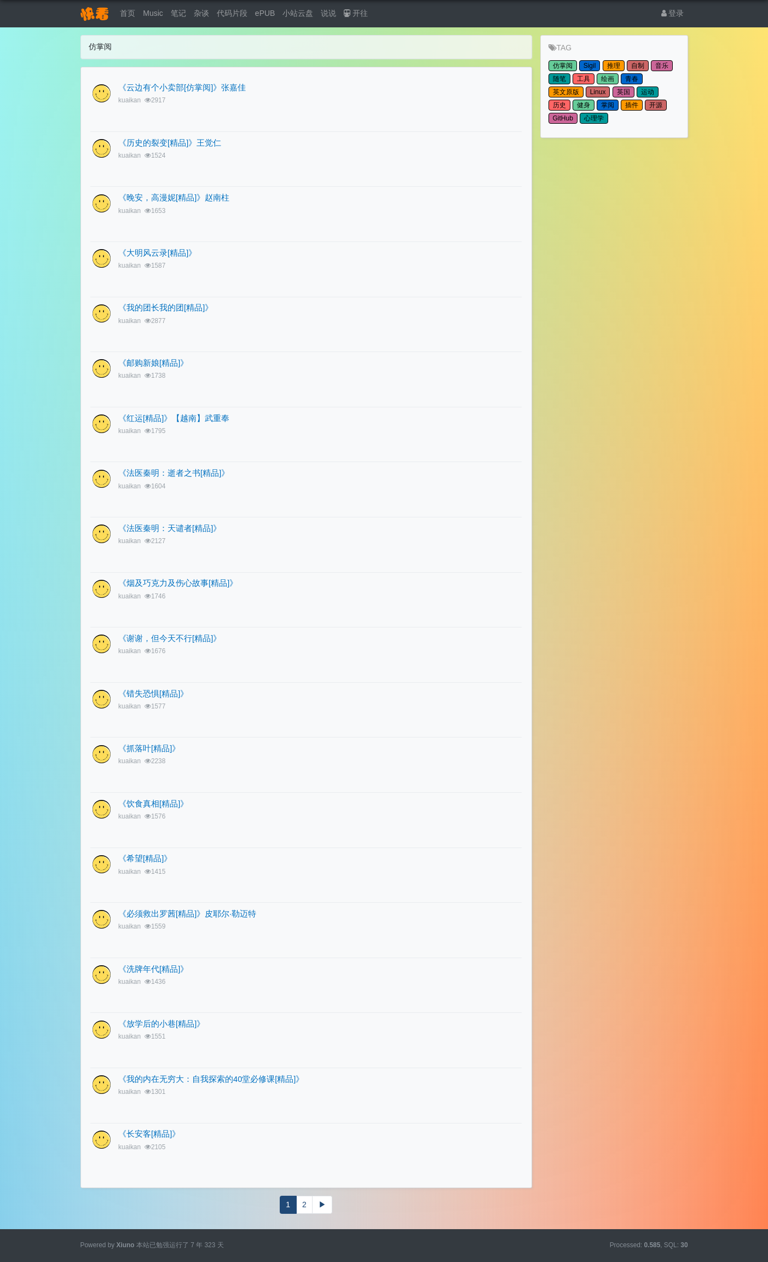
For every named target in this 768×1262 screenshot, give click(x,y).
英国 (623, 92)
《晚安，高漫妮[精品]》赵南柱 (173, 197)
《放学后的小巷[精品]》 (161, 1023)
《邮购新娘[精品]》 (153, 363)
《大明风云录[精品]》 (157, 253)
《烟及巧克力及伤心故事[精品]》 (178, 583)
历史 (559, 105)
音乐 (661, 66)
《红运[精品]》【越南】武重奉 (173, 418)
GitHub (563, 118)
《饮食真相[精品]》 (153, 803)
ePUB (265, 13)
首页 (127, 13)
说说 (328, 13)
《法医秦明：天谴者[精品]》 (169, 528)
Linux (598, 92)
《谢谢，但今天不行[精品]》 (169, 638)
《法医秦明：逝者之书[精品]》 (173, 473)
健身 (583, 105)
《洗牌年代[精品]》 (153, 969)
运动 (647, 92)
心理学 (594, 118)
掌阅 (607, 105)
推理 (613, 66)
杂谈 (201, 13)
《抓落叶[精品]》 (149, 748)
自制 (637, 66)
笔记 (178, 13)
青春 (631, 79)
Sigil (590, 66)
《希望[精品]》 (145, 858)
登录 (672, 13)
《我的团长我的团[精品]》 (165, 307)
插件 (631, 105)
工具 (583, 79)
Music (153, 13)
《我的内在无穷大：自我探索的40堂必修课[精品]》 (211, 1079)
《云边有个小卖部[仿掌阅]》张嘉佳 (182, 87)
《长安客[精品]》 (149, 1134)
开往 (356, 13)
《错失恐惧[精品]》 (153, 693)
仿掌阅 (563, 66)
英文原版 (566, 92)
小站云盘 (297, 13)
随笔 (559, 79)
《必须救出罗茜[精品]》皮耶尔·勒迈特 (187, 913)
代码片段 (232, 13)
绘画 (607, 79)
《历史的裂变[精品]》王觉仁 (169, 143)
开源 (655, 105)
